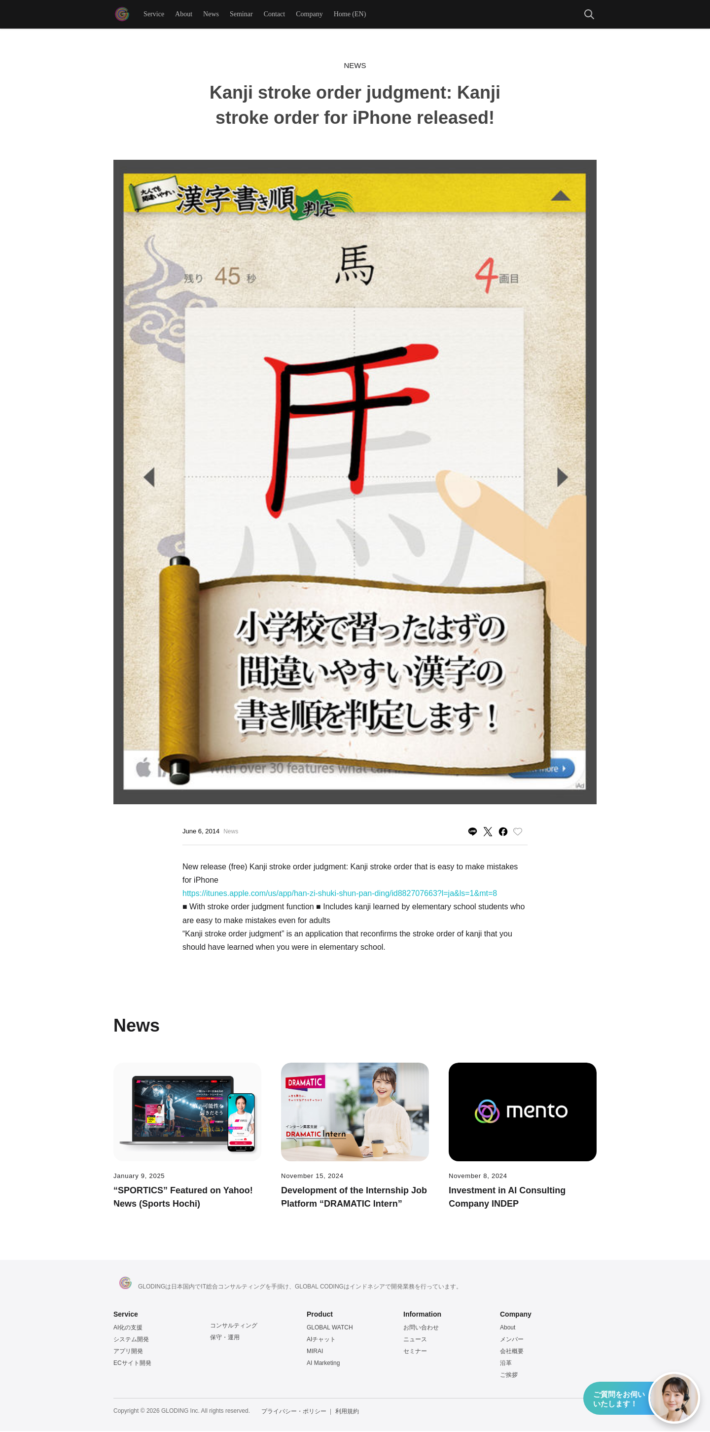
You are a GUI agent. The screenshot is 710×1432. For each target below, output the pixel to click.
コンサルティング (233, 1326)
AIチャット (321, 1340)
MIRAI (315, 1352)
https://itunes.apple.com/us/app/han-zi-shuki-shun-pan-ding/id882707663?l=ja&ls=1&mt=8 (339, 894)
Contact (275, 14)
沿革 (506, 1363)
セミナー (415, 1352)
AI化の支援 (127, 1328)
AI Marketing (323, 1363)
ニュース (415, 1340)
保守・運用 (225, 1338)
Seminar (241, 14)
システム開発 (131, 1340)
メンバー (512, 1340)
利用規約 (347, 1412)
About (184, 14)
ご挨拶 (509, 1375)
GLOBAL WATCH (330, 1328)
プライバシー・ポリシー (293, 1412)
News (211, 14)
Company (309, 14)
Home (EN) (350, 14)
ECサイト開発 (132, 1363)
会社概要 (512, 1352)
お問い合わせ (421, 1328)
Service (154, 14)
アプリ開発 (128, 1352)
